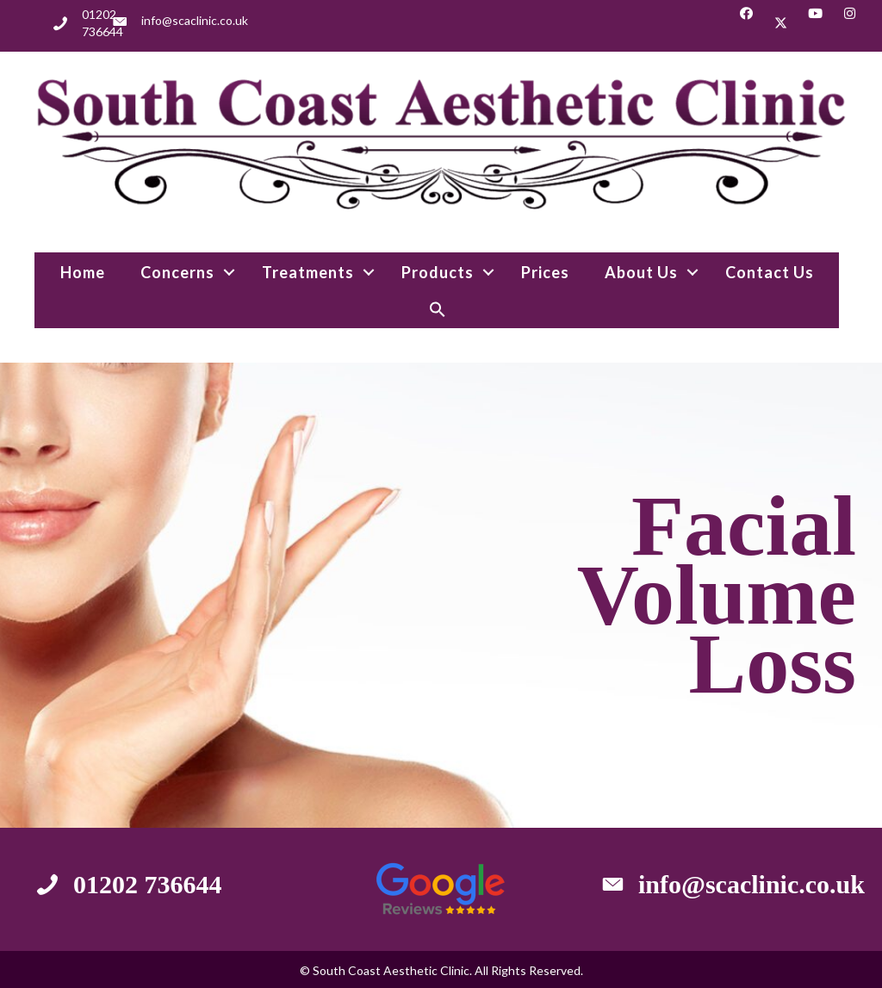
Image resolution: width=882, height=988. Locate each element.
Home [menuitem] (82, 272)
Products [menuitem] (437, 272)
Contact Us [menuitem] (769, 272)
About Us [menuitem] (641, 272)
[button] (746, 23)
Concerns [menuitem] (177, 272)
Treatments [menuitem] (308, 272)
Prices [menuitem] (545, 272)
